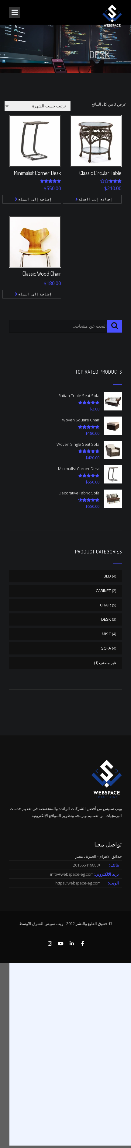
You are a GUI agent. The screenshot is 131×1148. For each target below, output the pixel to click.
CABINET (103, 590)
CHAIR (105, 605)
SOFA (106, 648)
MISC (106, 634)
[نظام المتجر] (38, 106)
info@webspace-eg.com (72, 874)
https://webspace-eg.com (78, 883)
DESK (106, 619)
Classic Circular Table (100, 172)
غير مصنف (107, 662)
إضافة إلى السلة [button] (35, 199)
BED (107, 576)
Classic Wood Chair (41, 273)
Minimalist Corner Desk (37, 172)
